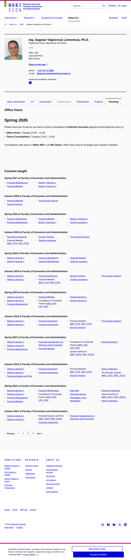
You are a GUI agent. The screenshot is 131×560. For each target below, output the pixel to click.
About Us (52, 459)
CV (32, 101)
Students (113, 18)
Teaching (113, 101)
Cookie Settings (31, 554)
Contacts (49, 488)
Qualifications (64, 101)
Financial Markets (15, 186)
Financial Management (17, 183)
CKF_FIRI (43, 306)
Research (32, 459)
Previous (9, 434)
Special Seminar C (78, 301)
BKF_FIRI (51, 303)
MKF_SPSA (76, 354)
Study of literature (109, 369)
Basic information (16, 101)
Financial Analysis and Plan (19, 376)
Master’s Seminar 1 (47, 183)
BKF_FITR (12, 243)
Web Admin (9, 527)
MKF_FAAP (44, 419)
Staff (124, 18)
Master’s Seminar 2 (47, 186)
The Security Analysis (48, 201)
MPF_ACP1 (119, 375)
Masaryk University (18, 524)
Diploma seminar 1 (15, 258)
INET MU (23, 510)
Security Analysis (15, 204)
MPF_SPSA (88, 354)
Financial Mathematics (49, 391)
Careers (33, 510)
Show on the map (38, 65)
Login (122, 5)
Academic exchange (54, 466)
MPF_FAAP (56, 419)
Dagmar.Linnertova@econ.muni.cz (53, 73)
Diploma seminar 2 (15, 261)
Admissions (12, 459)
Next (40, 434)
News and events (53, 484)
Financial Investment (48, 276)
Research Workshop (110, 391)
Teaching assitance (78, 222)
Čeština (112, 5)
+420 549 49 (45, 70)
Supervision (45, 101)
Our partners (51, 480)
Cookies (19, 527)
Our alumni (50, 476)
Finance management (17, 219)
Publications (83, 101)
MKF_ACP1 (107, 375)
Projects (99, 101)
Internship (74, 391)
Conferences (30, 477)
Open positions (52, 492)
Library (7, 510)
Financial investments (17, 237)
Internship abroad (78, 394)
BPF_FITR (23, 243)
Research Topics (31, 466)
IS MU (15, 510)
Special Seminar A (78, 297)
